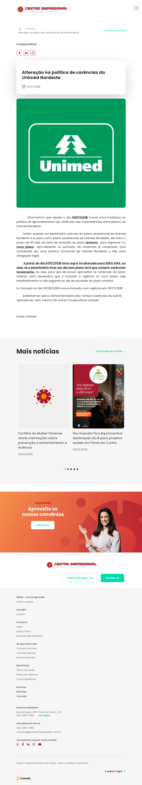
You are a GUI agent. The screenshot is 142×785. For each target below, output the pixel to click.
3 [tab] (71, 469)
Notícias (30, 28)
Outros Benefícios (26, 679)
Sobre (19, 626)
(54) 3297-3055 (25, 715)
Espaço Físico (23, 631)
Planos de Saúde (25, 670)
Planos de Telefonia (27, 674)
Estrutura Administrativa (29, 635)
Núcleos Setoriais (25, 657)
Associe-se (42, 525)
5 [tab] (77, 469)
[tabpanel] (44, 410)
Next (128, 417)
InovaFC (20, 614)
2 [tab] (68, 469)
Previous (14, 417)
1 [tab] (65, 469)
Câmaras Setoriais (26, 648)
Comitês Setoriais (26, 653)
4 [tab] (74, 469)
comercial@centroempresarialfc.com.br (38, 732)
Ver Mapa (44, 715)
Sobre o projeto (24, 601)
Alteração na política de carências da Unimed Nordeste (48, 32)
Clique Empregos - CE (80, 577)
